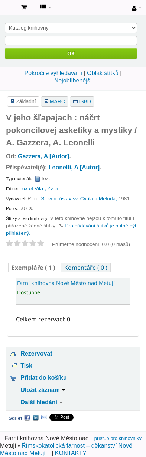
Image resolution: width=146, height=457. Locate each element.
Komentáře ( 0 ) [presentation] (85, 267)
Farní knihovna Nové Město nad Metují (7, 7)
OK (71, 53)
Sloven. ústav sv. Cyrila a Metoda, (79, 198)
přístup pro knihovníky (118, 438)
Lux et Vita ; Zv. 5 (38, 188)
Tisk (26, 366)
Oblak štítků (102, 73)
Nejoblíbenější (73, 80)
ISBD (85, 101)
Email (44, 417)
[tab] (33, 267)
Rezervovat (36, 353)
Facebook (27, 417)
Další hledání (41, 402)
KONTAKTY (71, 453)
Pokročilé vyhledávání (53, 73)
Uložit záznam (42, 390)
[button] (24, 7)
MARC (57, 101)
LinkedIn (35, 417)
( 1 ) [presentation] (33, 267)
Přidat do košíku (43, 378)
